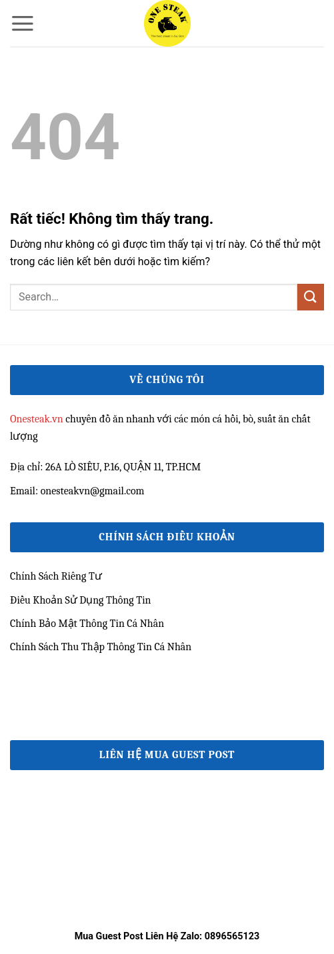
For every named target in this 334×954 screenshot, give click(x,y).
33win (23, 701)
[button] (22, 23)
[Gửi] (310, 297)
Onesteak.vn (36, 419)
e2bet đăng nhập (46, 670)
